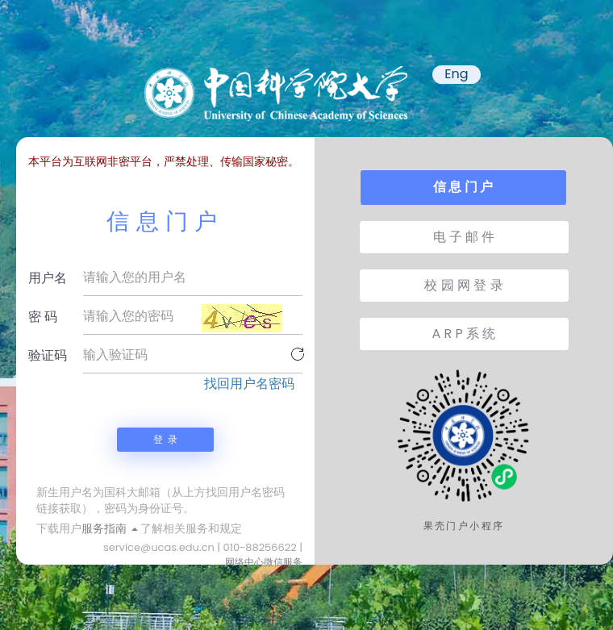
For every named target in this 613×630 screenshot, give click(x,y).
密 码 (42, 316)
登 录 (165, 439)
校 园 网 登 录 (463, 285)
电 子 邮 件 (464, 236)
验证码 (47, 355)
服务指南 (109, 528)
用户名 (47, 278)
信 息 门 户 (463, 186)
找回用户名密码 (249, 384)
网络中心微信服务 (263, 562)
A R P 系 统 (464, 333)
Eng (456, 74)
